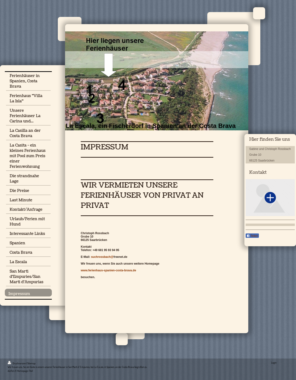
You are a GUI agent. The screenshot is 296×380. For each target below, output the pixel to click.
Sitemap (31, 363)
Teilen (252, 236)
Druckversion (17, 363)
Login (273, 362)
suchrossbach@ (102, 257)
